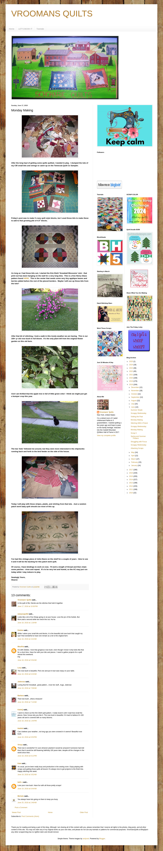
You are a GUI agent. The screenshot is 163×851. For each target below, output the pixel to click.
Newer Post (16, 812)
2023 (131, 368)
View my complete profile (106, 435)
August (134, 401)
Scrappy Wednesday (138, 413)
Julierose (21, 682)
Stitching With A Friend (139, 423)
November (135, 391)
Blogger (102, 839)
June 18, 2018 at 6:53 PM (27, 737)
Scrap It (133, 433)
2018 (131, 385)
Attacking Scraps (137, 448)
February (134, 462)
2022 (131, 371)
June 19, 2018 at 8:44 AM (27, 789)
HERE (26, 278)
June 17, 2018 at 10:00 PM (28, 606)
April (133, 456)
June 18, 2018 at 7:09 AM (27, 688)
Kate (19, 763)
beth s (20, 782)
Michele (21, 796)
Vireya (20, 745)
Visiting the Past (137, 417)
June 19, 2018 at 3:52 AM (27, 775)
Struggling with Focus (139, 442)
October (134, 394)
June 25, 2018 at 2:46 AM (27, 803)
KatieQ (20, 710)
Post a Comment (21, 807)
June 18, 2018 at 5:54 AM (27, 660)
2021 (131, 375)
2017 (131, 470)
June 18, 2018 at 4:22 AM (27, 639)
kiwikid (20, 728)
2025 (131, 361)
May (133, 452)
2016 (131, 473)
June (133, 407)
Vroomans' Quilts (24, 600)
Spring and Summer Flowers (138, 437)
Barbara (21, 696)
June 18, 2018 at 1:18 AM (27, 623)
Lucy (19, 668)
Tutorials (40, 29)
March (133, 459)
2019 (131, 381)
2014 (131, 480)
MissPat (21, 647)
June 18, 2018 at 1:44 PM (27, 721)
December (135, 387)
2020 (131, 378)
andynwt (86, 839)
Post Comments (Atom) (30, 816)
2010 (131, 493)
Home (11, 29)
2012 (131, 486)
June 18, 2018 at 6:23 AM (27, 674)
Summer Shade (136, 410)
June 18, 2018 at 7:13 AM (27, 702)
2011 (131, 489)
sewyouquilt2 (23, 614)
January (134, 465)
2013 (131, 483)
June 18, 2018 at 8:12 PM (27, 756)
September (135, 397)
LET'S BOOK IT (25, 29)
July (133, 404)
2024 (131, 365)
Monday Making (137, 420)
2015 (131, 476)
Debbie (20, 630)
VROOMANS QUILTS (52, 13)
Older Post (84, 812)
